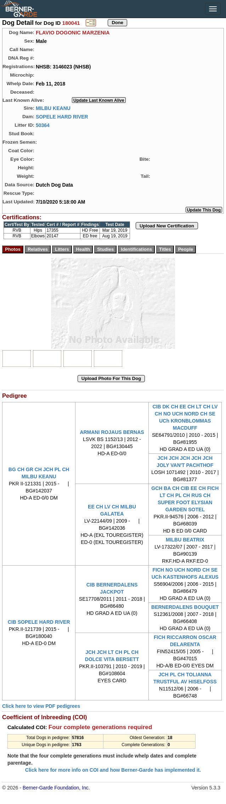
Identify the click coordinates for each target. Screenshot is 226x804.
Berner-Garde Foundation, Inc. (56, 788)
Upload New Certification (167, 225)
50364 (43, 125)
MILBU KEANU (53, 108)
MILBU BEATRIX (185, 540)
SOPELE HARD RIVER (62, 116)
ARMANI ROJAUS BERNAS (112, 432)
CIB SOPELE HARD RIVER (39, 622)
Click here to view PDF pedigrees (41, 706)
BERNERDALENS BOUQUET (185, 607)
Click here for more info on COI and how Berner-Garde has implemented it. (113, 770)
